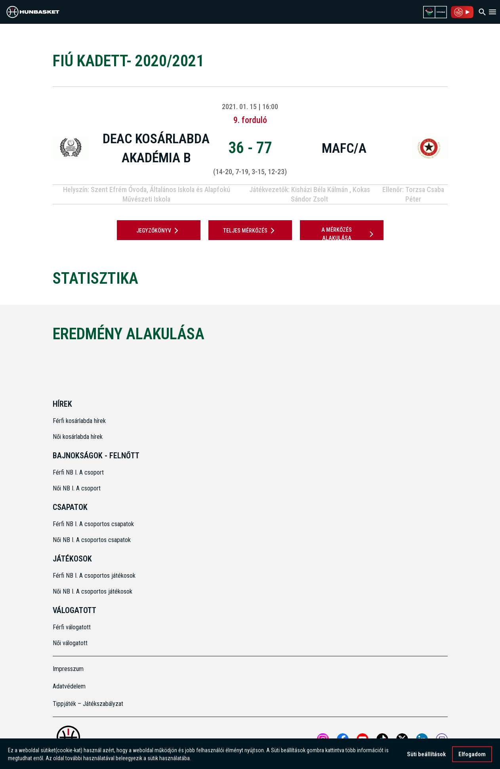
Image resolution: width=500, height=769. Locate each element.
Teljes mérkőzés (250, 230)
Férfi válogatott (72, 627)
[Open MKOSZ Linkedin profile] (422, 739)
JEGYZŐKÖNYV (158, 230)
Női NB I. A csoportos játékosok (92, 591)
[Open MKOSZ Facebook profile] (343, 739)
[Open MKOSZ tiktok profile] (382, 739)
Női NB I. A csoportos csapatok (92, 540)
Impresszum (68, 669)
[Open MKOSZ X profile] (402, 739)
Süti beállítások (426, 756)
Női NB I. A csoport (77, 488)
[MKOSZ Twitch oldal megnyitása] (442, 739)
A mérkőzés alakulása (348, 234)
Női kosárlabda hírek (78, 436)
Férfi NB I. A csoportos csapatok (94, 524)
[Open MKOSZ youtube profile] (362, 739)
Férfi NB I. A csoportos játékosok (94, 575)
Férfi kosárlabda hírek (79, 421)
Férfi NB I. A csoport (78, 472)
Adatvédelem (69, 686)
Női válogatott (70, 643)
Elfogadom (472, 756)
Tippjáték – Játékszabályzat (88, 703)
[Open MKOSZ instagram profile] (323, 739)
